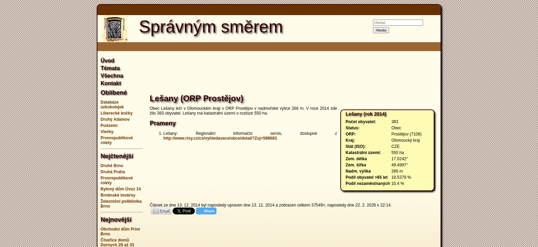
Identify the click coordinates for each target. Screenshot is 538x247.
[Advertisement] (63, 123)
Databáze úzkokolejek (112, 104)
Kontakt (111, 83)
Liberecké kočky (116, 113)
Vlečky (107, 131)
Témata (110, 68)
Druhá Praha (113, 171)
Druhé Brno (112, 165)
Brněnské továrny (118, 195)
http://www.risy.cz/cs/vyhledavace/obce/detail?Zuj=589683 (220, 138)
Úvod (107, 60)
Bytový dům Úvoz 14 (121, 189)
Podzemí (109, 125)
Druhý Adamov (115, 119)
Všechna (112, 76)
